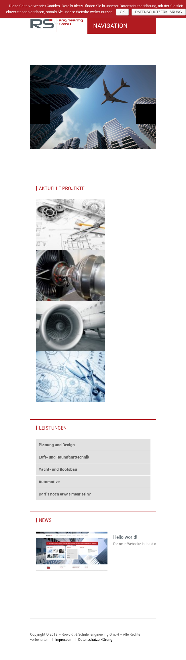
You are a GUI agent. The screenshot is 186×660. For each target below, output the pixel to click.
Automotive (49, 481)
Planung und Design (57, 444)
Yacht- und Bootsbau (58, 469)
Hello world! (125, 537)
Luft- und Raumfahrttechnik (64, 457)
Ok (122, 12)
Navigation (121, 25)
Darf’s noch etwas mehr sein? (65, 494)
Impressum (63, 639)
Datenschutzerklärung (95, 639)
